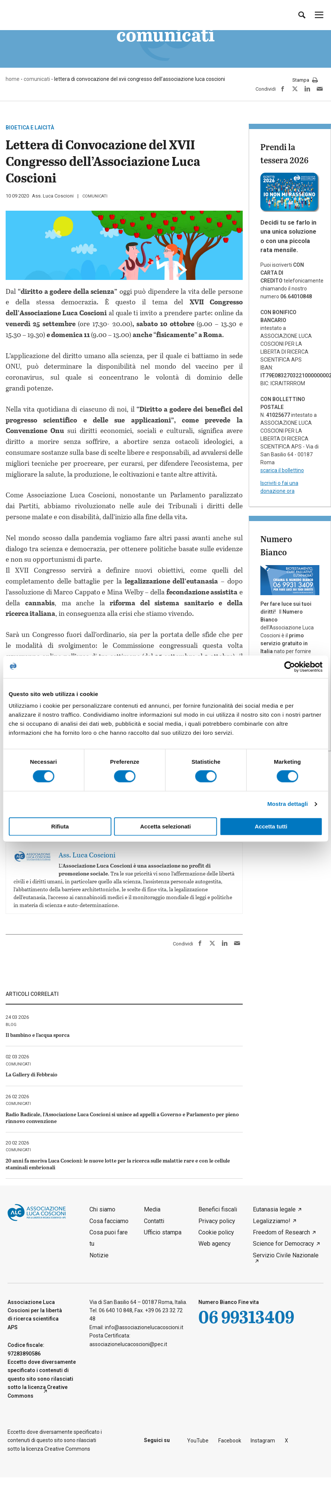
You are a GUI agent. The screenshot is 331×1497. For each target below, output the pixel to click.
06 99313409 (246, 1316)
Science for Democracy (283, 1243)
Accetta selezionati (165, 826)
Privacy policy (216, 1221)
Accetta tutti (271, 826)
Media (152, 1209)
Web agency (214, 1243)
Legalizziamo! (271, 1221)
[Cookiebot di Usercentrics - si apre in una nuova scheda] (289, 666)
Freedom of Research (281, 1232)
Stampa (305, 80)
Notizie (99, 1255)
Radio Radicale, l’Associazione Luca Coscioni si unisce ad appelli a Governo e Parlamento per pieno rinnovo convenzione (122, 1118)
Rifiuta (60, 826)
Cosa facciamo (108, 1221)
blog (11, 1024)
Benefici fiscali (217, 1209)
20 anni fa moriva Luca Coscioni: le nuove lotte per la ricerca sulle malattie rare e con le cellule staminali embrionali (118, 1164)
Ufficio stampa (162, 1232)
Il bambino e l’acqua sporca (38, 1034)
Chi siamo (102, 1209)
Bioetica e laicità (30, 128)
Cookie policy (216, 1232)
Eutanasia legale (274, 1209)
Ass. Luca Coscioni (53, 196)
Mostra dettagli (287, 804)
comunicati (94, 196)
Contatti (154, 1221)
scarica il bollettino (282, 470)
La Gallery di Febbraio (31, 1074)
